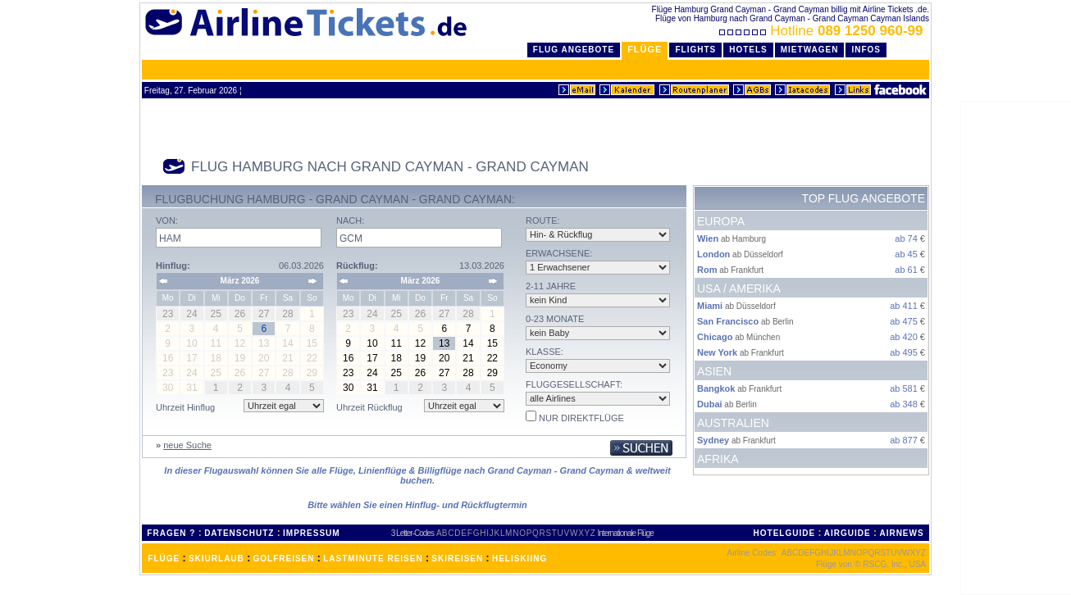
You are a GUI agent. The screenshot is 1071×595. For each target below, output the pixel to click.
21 (468, 358)
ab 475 (904, 321)
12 (420, 343)
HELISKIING (519, 558)
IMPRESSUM (311, 533)
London (713, 254)
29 (492, 373)
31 (372, 387)
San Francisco (728, 321)
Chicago (714, 337)
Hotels (748, 49)
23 (348, 373)
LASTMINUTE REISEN (372, 558)
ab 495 (904, 352)
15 (492, 343)
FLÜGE (164, 558)
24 (372, 373)
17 (372, 358)
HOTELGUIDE (785, 533)
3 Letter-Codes (412, 533)
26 (420, 373)
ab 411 (904, 306)
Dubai (709, 404)
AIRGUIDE (847, 533)
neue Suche (187, 445)
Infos (866, 49)
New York (717, 352)
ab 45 (906, 254)
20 (444, 358)
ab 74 (906, 238)
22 (492, 358)
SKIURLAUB (216, 558)
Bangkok (716, 388)
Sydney (713, 440)
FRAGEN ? (171, 533)
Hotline (822, 31)
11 (396, 343)
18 (396, 358)
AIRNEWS (901, 533)
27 (444, 373)
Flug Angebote (573, 49)
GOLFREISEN (284, 558)
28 (468, 373)
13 (444, 343)
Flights (695, 49)
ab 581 (904, 388)
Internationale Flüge (626, 533)
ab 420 (904, 337)
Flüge (644, 49)
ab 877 (904, 440)
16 (348, 358)
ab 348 (904, 404)
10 (372, 343)
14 (468, 343)
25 (396, 373)
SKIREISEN (457, 558)
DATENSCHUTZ (239, 533)
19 (420, 358)
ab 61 (906, 270)
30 (348, 387)
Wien (707, 238)
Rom (707, 270)
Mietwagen (810, 49)
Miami (709, 306)
